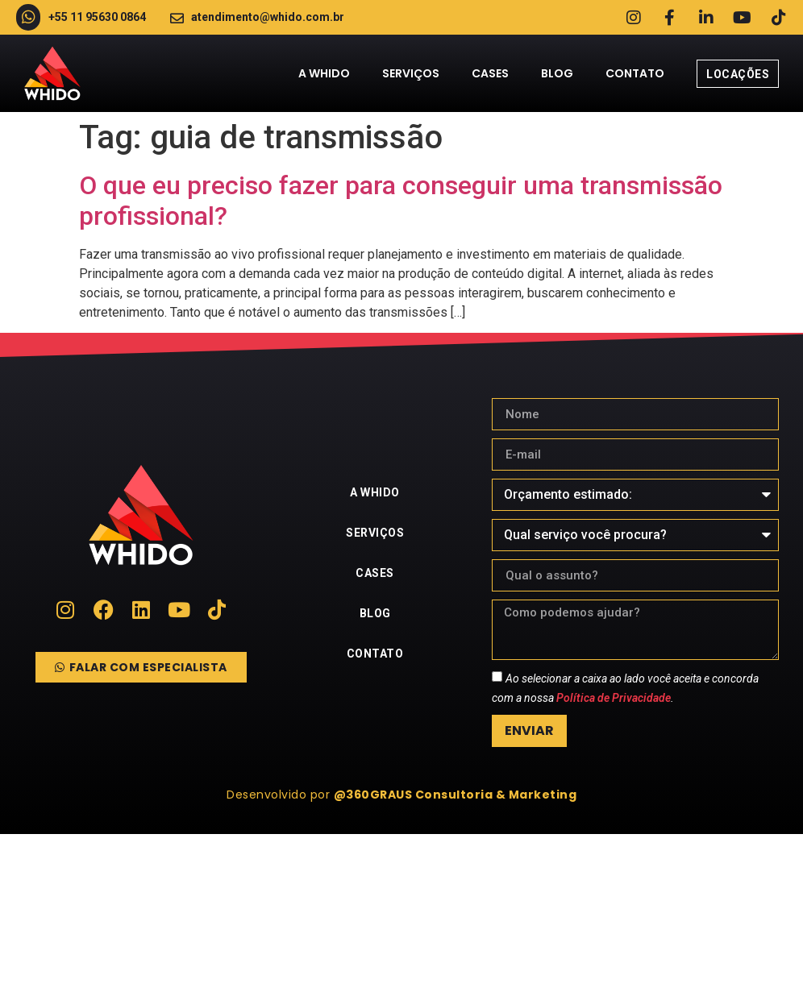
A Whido (324, 74)
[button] (401, 795)
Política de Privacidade (613, 698)
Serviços (410, 74)
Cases (490, 74)
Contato (634, 74)
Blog (557, 74)
